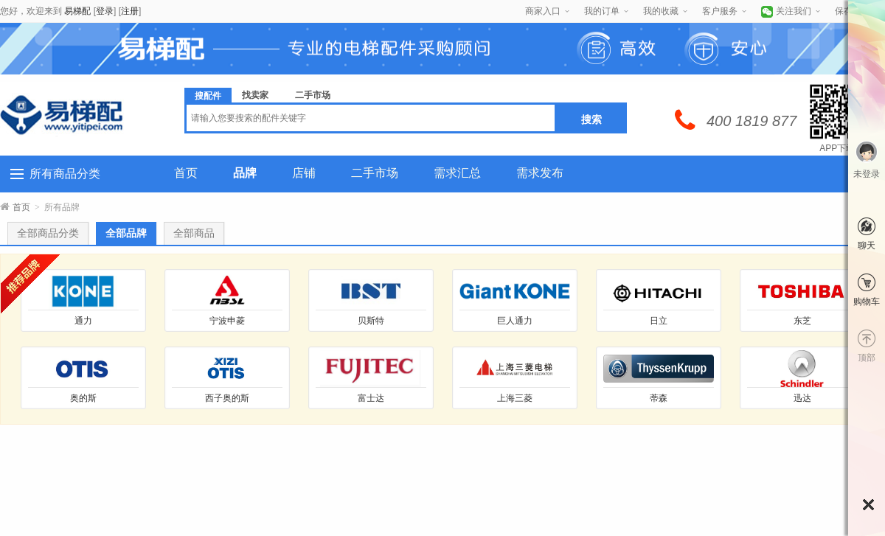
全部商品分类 (48, 233)
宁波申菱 (227, 321)
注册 (130, 11)
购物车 (866, 301)
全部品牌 (126, 233)
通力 (83, 321)
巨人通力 (514, 321)
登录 (105, 11)
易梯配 (77, 11)
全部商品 (194, 233)
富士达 (371, 398)
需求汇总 (457, 173)
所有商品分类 (65, 173)
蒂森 (658, 398)
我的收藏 (660, 11)
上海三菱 (514, 398)
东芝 (802, 321)
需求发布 (539, 173)
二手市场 (374, 173)
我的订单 (602, 11)
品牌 (245, 173)
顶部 (866, 357)
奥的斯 (83, 398)
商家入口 (542, 11)
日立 (658, 321)
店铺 (304, 173)
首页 (186, 173)
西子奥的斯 (227, 398)
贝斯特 (371, 321)
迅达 (802, 398)
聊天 (866, 245)
